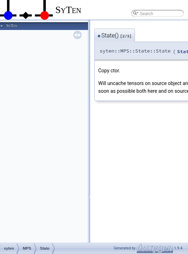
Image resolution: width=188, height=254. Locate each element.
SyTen (11, 25)
